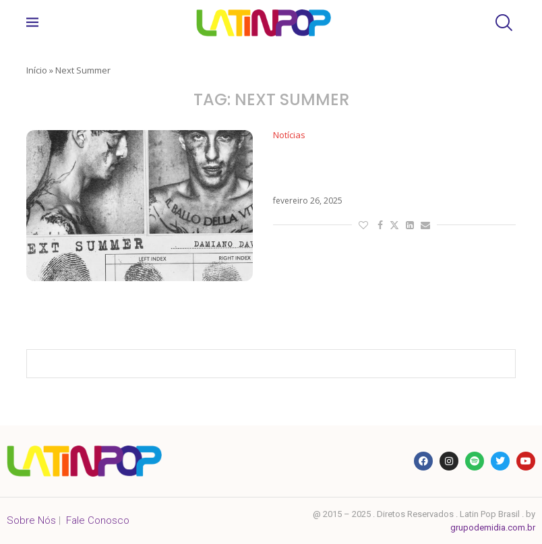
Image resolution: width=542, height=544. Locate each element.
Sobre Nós (31, 520)
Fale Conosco (97, 520)
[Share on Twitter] (394, 224)
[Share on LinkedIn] (410, 224)
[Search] (502, 22)
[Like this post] (363, 224)
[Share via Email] (425, 224)
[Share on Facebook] (380, 224)
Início (36, 70)
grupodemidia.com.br (492, 527)
